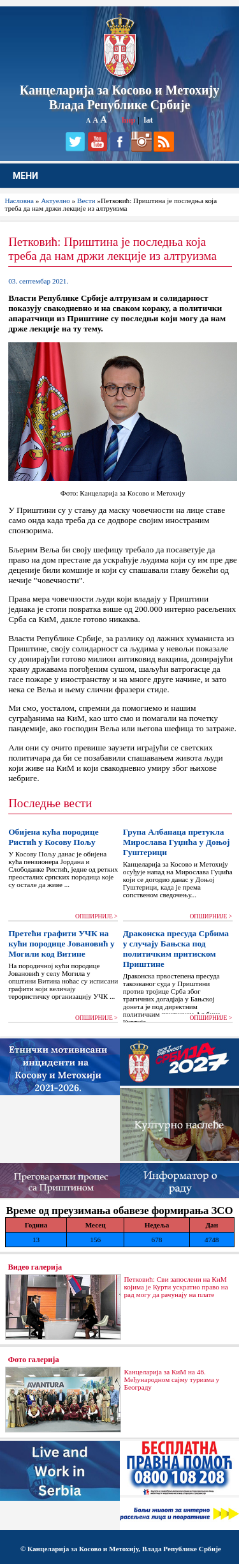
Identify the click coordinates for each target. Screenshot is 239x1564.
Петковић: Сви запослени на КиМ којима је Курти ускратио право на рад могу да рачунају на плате (176, 1286)
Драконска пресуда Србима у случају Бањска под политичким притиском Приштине (176, 949)
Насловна (19, 200)
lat (147, 120)
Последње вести (50, 803)
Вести (86, 200)
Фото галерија (33, 1359)
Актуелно (55, 200)
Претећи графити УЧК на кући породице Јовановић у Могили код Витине (61, 944)
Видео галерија (35, 1267)
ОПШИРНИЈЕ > (96, 916)
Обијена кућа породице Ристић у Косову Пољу (53, 837)
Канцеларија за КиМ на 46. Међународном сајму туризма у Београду (172, 1379)
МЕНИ (25, 176)
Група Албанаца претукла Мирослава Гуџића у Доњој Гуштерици (176, 842)
